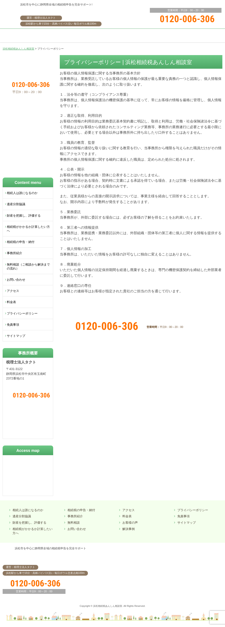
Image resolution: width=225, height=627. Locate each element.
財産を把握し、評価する (24, 215)
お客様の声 (130, 522)
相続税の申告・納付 (20, 242)
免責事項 (13, 324)
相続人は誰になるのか (22, 193)
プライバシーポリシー (22, 313)
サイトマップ (16, 336)
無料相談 (73, 522)
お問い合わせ (16, 279)
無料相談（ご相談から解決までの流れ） (28, 266)
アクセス (13, 291)
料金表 (11, 302)
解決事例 (128, 529)
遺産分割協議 (16, 204)
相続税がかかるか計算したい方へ (28, 228)
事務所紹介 (14, 253)
